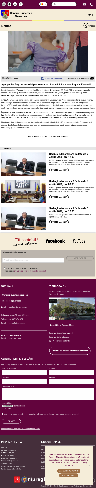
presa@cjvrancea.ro (17, 323)
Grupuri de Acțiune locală (10, 461)
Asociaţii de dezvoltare (9, 458)
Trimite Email (85, 4)
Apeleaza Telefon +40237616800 (92, 4)
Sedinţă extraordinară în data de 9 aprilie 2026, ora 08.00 (68, 182)
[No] (89, 465)
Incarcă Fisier (7, 403)
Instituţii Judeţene (7, 453)
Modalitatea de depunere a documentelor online (20, 429)
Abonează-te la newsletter (78, 78)
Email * (52, 377)
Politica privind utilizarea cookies (13, 466)
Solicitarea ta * (8, 386)
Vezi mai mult (69, 475)
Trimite (11, 421)
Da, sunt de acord (69, 471)
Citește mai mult (59, 170)
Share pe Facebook (53, 78)
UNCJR (43, 449)
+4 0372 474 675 (16, 319)
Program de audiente (61, 341)
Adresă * (52, 368)
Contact (4, 447)
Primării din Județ (7, 455)
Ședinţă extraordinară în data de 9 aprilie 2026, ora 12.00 (68, 155)
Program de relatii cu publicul (61, 333)
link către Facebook (55, 240)
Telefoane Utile (6, 463)
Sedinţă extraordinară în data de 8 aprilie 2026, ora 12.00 (68, 210)
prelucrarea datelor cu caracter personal (30, 271)
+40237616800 (15, 301)
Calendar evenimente (8, 450)
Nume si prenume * (10, 368)
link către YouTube (79, 240)
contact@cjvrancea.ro (18, 307)
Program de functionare (59, 337)
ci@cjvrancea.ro (15, 338)
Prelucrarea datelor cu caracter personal (70, 350)
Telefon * (5, 377)
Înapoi (89, 26)
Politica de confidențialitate (11, 469)
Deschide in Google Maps (62, 325)
